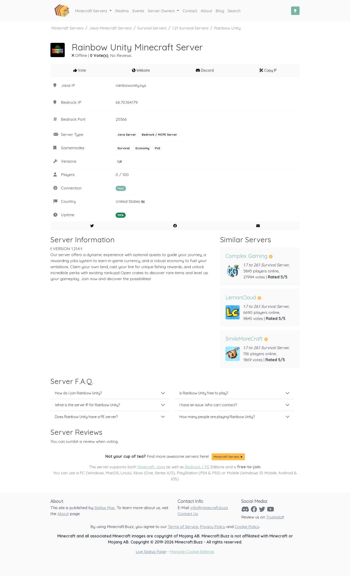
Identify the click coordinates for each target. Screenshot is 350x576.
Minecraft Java (151, 466)
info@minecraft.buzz (209, 507)
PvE (157, 148)
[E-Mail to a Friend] (258, 226)
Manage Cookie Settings (192, 551)
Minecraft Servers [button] (91, 10)
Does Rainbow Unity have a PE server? (86, 416)
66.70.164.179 (127, 102)
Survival (123, 148)
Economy (142, 148)
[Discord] (245, 509)
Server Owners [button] (162, 10)
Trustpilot (274, 516)
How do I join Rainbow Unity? (78, 393)
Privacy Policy (212, 526)
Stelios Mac (104, 507)
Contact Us (188, 513)
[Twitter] (262, 509)
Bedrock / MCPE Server (159, 134)
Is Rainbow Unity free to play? (203, 393)
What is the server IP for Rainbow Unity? (87, 405)
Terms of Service (183, 526)
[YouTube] (270, 509)
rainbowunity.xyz (131, 85)
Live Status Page (151, 551)
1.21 (119, 161)
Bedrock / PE (197, 466)
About (63, 513)
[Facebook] (254, 509)
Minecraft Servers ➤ (228, 457)
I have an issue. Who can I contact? (208, 405)
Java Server (126, 134)
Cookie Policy (247, 526)
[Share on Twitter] (92, 226)
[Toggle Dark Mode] (295, 10)
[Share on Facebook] (175, 226)
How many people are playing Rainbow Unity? (217, 416)
